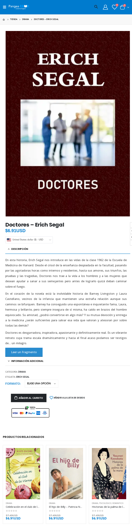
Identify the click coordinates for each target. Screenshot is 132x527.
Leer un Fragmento (24, 352)
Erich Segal (22, 377)
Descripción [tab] (19, 249)
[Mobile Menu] (5, 7)
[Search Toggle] (96, 7)
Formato (12, 383)
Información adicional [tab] (27, 361)
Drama (22, 372)
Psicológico (105, 503)
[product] (23, 473)
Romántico (117, 503)
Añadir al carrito (31, 398)
